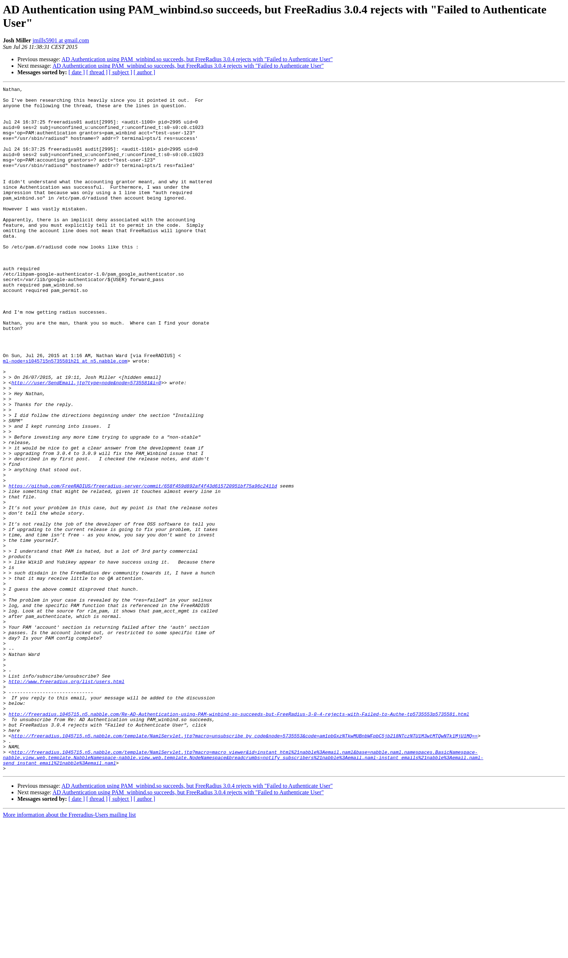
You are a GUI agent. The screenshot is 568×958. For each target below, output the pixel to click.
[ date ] (76, 72)
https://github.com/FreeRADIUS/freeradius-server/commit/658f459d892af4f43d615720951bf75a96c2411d (143, 566)
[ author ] (144, 72)
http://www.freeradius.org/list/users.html (67, 801)
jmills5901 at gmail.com (61, 40)
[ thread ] (97, 72)
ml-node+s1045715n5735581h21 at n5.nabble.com (65, 416)
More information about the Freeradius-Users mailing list (69, 952)
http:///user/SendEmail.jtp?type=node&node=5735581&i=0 (86, 442)
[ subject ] (120, 72)
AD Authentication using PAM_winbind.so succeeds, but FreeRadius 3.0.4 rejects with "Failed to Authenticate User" (197, 59)
